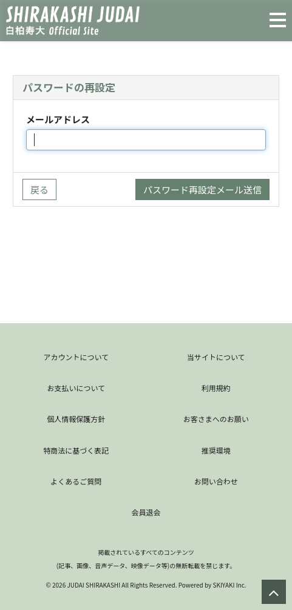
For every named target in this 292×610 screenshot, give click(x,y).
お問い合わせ (216, 481)
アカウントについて (76, 357)
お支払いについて (76, 388)
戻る (39, 189)
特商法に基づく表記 (76, 450)
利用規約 (216, 388)
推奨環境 (216, 450)
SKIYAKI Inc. (229, 584)
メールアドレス (58, 119)
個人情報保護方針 (76, 419)
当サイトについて (216, 357)
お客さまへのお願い (216, 419)
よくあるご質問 (75, 481)
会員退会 (145, 512)
